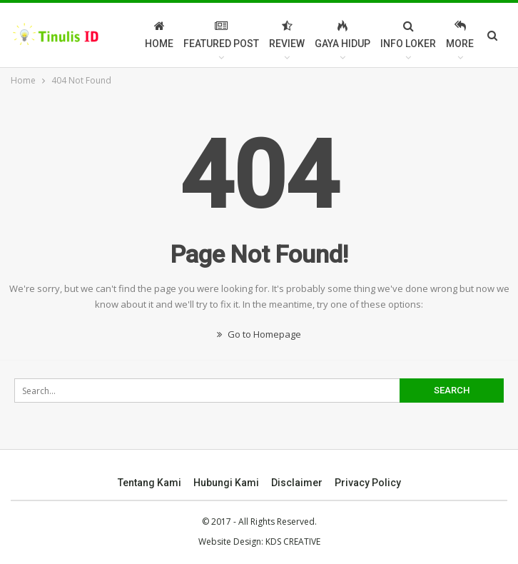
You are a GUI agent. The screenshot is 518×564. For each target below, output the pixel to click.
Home (159, 34)
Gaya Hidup (342, 34)
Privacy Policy (368, 482)
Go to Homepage (259, 334)
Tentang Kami (149, 482)
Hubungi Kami (226, 482)
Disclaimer (297, 482)
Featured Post (221, 34)
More (460, 34)
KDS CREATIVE (292, 541)
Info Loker (408, 34)
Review (287, 34)
